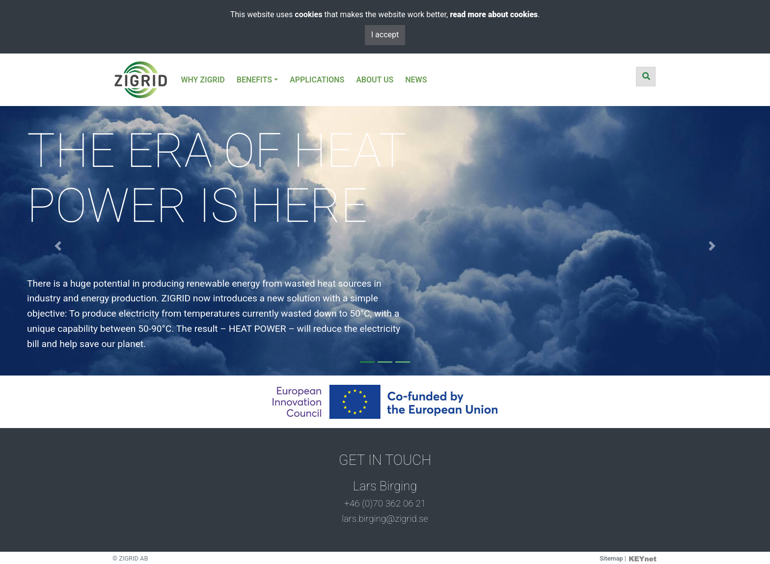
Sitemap (611, 558)
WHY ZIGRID (202, 79)
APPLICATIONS (317, 79)
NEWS (416, 79)
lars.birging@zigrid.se (385, 518)
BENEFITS (254, 79)
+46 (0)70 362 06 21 (385, 503)
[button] (57, 246)
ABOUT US (374, 79)
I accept (385, 34)
